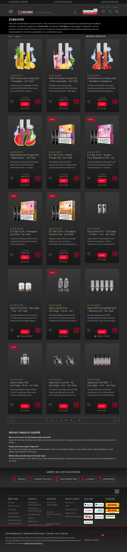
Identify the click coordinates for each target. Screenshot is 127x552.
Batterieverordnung (73, 516)
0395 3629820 (52, 505)
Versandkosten (34, 514)
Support (31, 518)
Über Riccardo (13, 506)
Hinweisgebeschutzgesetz (39, 525)
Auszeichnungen (15, 523)
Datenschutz (70, 513)
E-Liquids (12, 509)
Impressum (70, 502)
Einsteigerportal (14, 520)
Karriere (115, 7)
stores (102, 7)
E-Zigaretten (13, 513)
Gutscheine (33, 521)
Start (10, 36)
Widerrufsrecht (71, 509)
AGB (67, 506)
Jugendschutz (14, 516)
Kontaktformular (53, 524)
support (108, 7)
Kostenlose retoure (110, 2)
